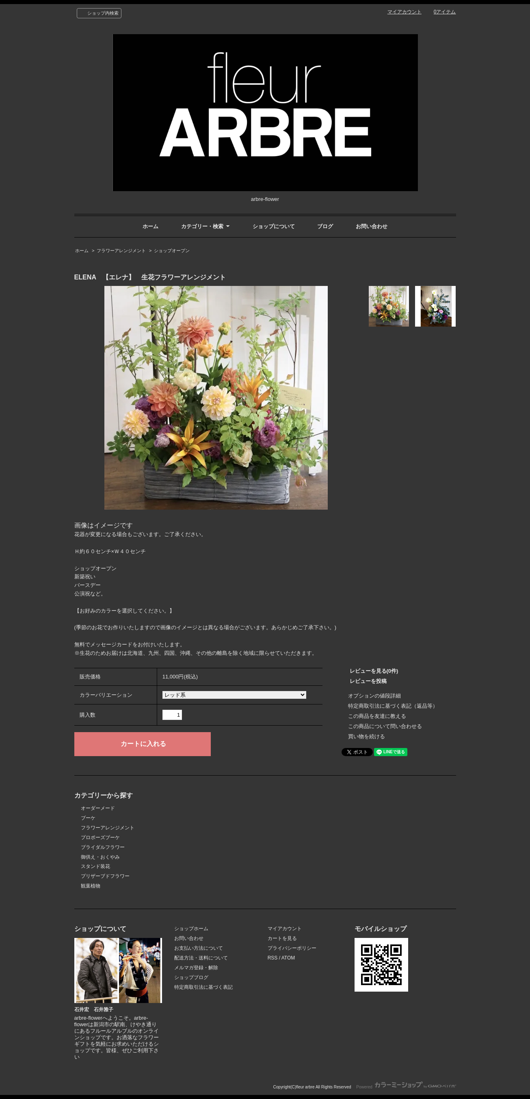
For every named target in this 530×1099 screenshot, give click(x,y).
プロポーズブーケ (100, 837)
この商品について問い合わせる (385, 726)
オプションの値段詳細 (374, 696)
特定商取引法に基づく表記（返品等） (393, 706)
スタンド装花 (95, 866)
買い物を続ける (366, 736)
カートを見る (282, 938)
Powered (406, 1087)
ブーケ (88, 818)
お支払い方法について (198, 948)
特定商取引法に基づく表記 (203, 987)
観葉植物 (90, 886)
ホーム (150, 226)
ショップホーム (191, 928)
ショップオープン (172, 250)
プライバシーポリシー (292, 948)
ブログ (325, 226)
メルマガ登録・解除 (196, 967)
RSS (273, 958)
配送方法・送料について (201, 958)
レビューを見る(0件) (374, 671)
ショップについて (274, 226)
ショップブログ (191, 977)
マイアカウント (404, 12)
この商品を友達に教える (377, 716)
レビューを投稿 (368, 681)
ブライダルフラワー (103, 847)
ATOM (288, 958)
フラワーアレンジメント (121, 250)
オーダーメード (98, 808)
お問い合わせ (371, 226)
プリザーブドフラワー (105, 876)
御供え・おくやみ (100, 857)
